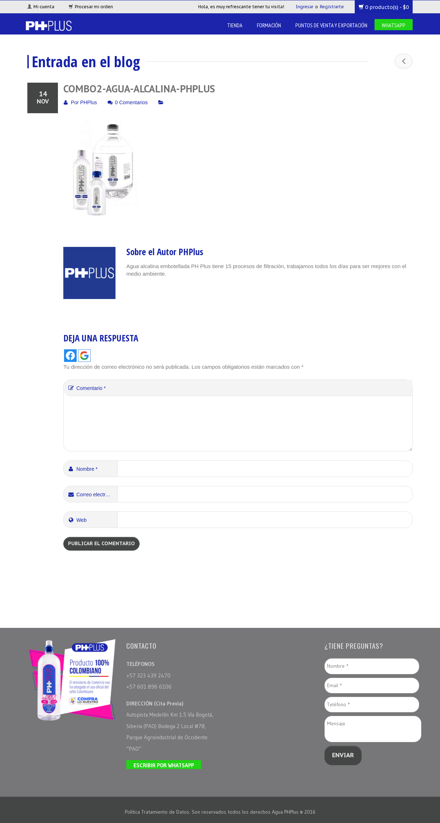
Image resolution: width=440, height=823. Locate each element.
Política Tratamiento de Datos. (158, 812)
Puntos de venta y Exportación (331, 25)
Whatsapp (393, 25)
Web (77, 520)
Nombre (82, 469)
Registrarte (332, 6)
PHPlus (88, 102)
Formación (269, 25)
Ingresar (304, 6)
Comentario (86, 388)
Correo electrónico (92, 494)
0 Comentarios (131, 102)
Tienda (234, 25)
